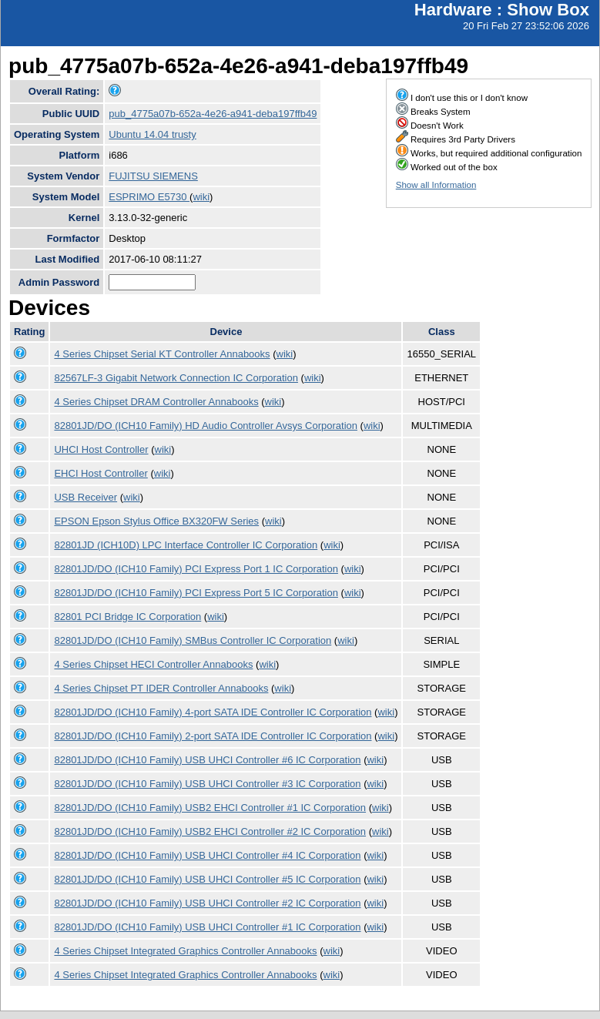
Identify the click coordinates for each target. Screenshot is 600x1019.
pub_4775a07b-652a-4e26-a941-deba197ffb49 (213, 113)
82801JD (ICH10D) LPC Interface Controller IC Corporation (185, 545)
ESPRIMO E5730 (149, 197)
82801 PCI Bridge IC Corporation (127, 616)
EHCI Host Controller (100, 473)
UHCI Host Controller (101, 449)
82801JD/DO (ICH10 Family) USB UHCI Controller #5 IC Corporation (207, 879)
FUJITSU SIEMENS (153, 176)
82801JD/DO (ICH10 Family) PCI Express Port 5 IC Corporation (195, 592)
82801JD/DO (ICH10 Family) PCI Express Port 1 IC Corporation (195, 569)
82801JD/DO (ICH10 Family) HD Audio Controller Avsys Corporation (205, 425)
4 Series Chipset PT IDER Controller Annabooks (161, 688)
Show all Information (436, 184)
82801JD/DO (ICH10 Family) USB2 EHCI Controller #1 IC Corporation (210, 807)
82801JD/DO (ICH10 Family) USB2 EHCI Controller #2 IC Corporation (210, 831)
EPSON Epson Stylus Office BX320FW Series (156, 521)
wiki (201, 197)
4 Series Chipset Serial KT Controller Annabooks (162, 354)
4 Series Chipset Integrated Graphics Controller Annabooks (185, 951)
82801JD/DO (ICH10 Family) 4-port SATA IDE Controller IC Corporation (212, 712)
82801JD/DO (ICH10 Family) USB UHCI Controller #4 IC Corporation (207, 855)
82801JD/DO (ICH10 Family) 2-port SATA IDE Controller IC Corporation (212, 736)
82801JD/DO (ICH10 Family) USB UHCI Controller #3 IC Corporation (207, 783)
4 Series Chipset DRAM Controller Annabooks (156, 401)
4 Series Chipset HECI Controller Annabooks (153, 664)
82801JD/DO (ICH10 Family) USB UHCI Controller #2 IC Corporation (207, 903)
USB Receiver (85, 497)
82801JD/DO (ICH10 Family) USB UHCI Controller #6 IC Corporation (207, 760)
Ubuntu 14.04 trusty (152, 134)
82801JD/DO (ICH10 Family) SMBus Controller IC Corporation (192, 640)
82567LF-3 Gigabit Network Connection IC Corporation (176, 378)
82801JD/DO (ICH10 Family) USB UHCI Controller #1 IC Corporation (207, 927)
